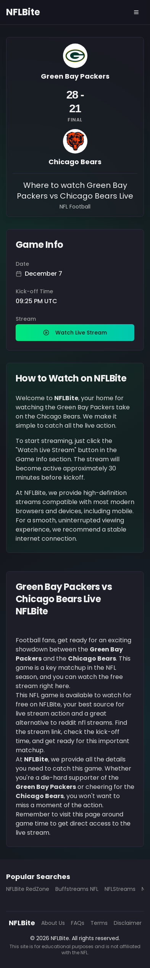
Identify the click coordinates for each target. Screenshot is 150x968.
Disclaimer (128, 923)
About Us (53, 923)
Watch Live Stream (75, 332)
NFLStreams (120, 889)
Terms (99, 923)
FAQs (77, 923)
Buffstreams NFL (76, 889)
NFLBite (23, 12)
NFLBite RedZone (27, 889)
